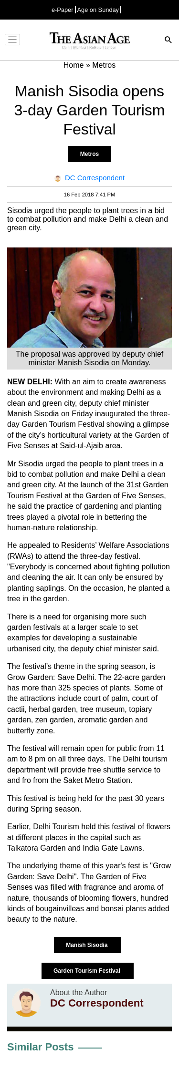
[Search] (168, 40)
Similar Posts (40, 1047)
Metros (89, 154)
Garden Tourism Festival (87, 970)
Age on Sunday (98, 9)
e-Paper (63, 9)
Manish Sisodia (87, 945)
